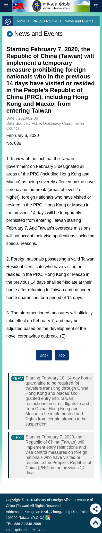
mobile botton (6, 6)
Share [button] (95, 508)
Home (21, 21)
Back (44, 355)
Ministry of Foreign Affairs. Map (47, 517)
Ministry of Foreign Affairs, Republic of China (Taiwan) (51, 6)
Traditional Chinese (96, 6)
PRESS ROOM (45, 21)
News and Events (79, 21)
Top (62, 355)
